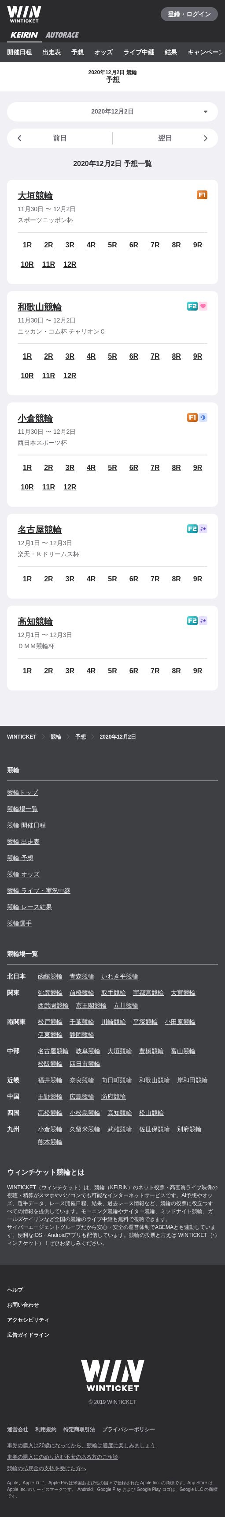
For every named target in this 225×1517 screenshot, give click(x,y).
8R (176, 245)
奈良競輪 (82, 1080)
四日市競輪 (85, 1063)
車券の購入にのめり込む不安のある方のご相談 (62, 1457)
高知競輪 (35, 621)
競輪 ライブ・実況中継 (38, 890)
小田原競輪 (180, 1021)
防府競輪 (113, 1096)
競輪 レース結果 (29, 906)
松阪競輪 (50, 1063)
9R (197, 245)
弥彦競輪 (50, 992)
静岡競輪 (82, 1034)
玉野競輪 (50, 1096)
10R (27, 264)
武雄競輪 (119, 1129)
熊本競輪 (50, 1141)
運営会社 (17, 1429)
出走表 (51, 52)
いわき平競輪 (119, 976)
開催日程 (19, 52)
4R (91, 245)
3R (70, 245)
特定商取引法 (79, 1429)
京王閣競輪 (91, 1005)
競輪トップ (22, 792)
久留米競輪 (85, 1129)
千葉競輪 (82, 1021)
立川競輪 (126, 1005)
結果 (171, 52)
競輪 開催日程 (26, 825)
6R (133, 245)
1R (27, 245)
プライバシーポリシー (128, 1429)
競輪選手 (19, 923)
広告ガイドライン (28, 1335)
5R (112, 245)
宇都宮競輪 (148, 992)
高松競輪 (50, 1112)
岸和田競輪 (192, 1080)
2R (48, 245)
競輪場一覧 (22, 808)
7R (155, 245)
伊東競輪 (50, 1034)
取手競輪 (113, 992)
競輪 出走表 (23, 841)
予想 (77, 52)
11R (48, 264)
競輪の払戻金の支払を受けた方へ (46, 1468)
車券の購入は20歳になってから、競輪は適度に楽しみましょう (81, 1445)
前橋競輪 (82, 992)
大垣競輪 (35, 196)
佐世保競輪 (154, 1129)
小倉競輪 (35, 418)
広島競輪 (82, 1096)
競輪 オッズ (23, 874)
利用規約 (45, 1429)
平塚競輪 (145, 1021)
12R (69, 264)
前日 (40, 138)
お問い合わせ (23, 1305)
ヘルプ (15, 1290)
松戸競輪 (50, 1021)
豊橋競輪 (151, 1050)
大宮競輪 (183, 992)
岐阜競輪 (88, 1050)
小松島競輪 (85, 1112)
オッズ (103, 52)
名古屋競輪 (40, 530)
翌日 (184, 138)
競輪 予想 (20, 857)
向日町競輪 (116, 1080)
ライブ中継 (138, 52)
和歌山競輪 (40, 307)
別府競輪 (189, 1129)
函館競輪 (50, 976)
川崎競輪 (113, 1021)
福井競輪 (50, 1080)
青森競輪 (82, 976)
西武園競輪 (53, 1005)
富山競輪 (183, 1050)
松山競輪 (151, 1112)
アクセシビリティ (28, 1320)
